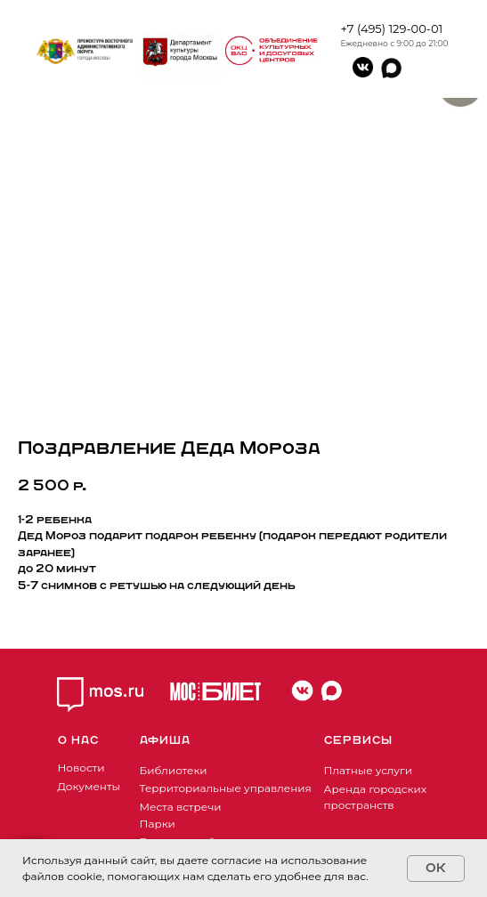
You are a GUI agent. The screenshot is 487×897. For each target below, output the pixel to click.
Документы (89, 786)
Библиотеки (173, 770)
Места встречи (181, 806)
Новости (81, 767)
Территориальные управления (226, 788)
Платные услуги (368, 770)
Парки (157, 823)
